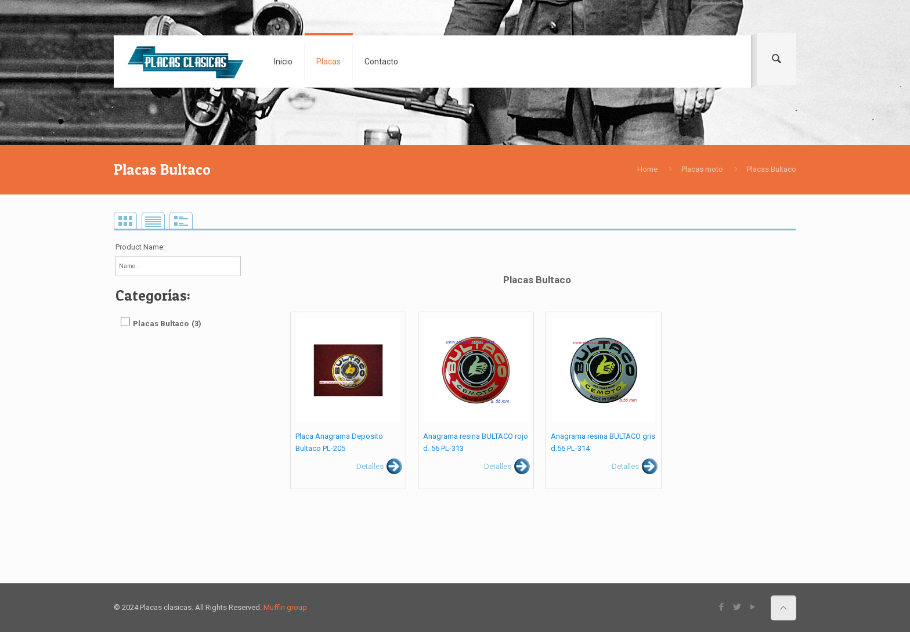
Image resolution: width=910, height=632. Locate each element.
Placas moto (702, 169)
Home (647, 169)
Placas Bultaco (771, 169)
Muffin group (285, 607)
